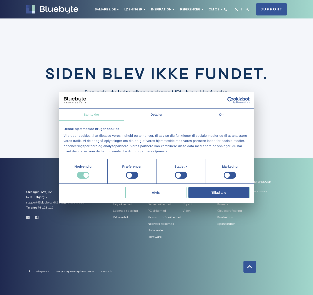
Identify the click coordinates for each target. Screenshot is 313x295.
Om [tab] (221, 114)
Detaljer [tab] (156, 114)
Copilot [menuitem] (188, 204)
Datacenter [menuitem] (156, 230)
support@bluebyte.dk (41, 202)
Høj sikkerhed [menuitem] (122, 204)
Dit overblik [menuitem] (121, 217)
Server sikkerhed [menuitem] (159, 204)
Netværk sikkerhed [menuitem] (161, 224)
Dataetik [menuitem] (106, 271)
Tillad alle (218, 192)
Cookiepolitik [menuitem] (41, 271)
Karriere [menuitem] (222, 204)
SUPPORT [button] (272, 9)
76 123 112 (45, 208)
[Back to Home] (52, 9)
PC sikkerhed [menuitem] (157, 211)
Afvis (156, 192)
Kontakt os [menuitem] (225, 217)
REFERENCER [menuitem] (261, 182)
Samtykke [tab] (91, 114)
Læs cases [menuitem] (259, 191)
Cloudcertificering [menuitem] (229, 211)
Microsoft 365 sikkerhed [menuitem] (164, 217)
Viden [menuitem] (187, 211)
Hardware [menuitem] (155, 237)
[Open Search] (248, 9)
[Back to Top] (249, 267)
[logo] (49, 182)
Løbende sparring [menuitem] (125, 211)
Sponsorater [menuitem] (226, 224)
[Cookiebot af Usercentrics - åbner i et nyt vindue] (230, 100)
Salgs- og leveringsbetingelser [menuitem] (75, 271)
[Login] (237, 9)
